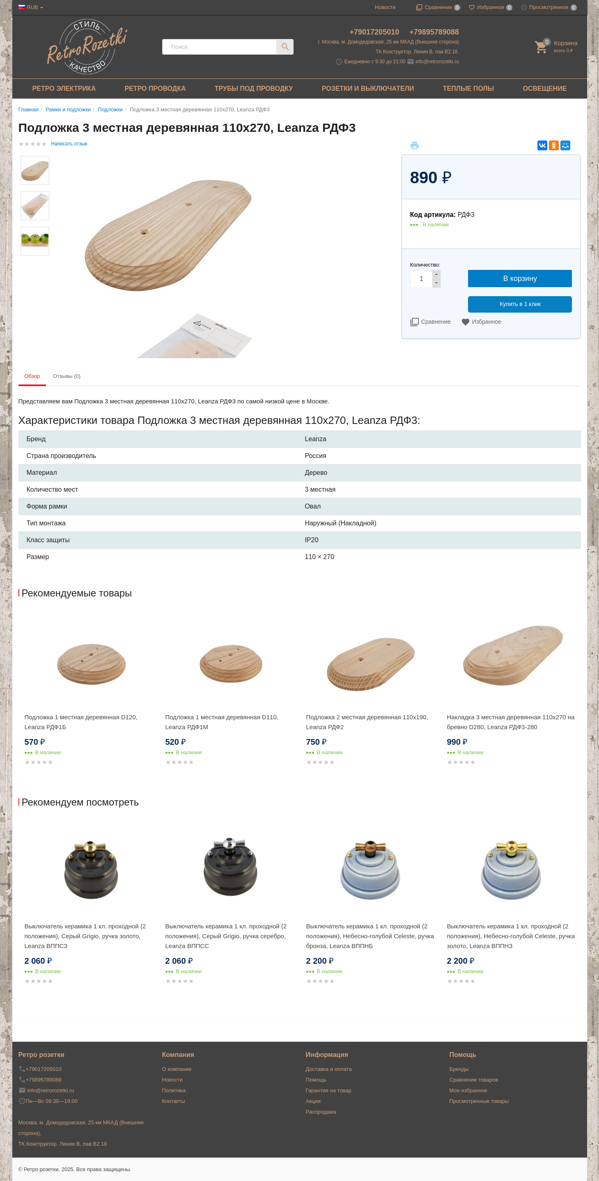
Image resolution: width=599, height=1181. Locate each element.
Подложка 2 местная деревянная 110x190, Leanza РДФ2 (367, 722)
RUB (32, 7)
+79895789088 (434, 32)
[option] (88, 699)
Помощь (316, 1080)
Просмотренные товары (479, 1101)
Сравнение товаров (474, 1080)
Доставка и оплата (329, 1069)
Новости (385, 7)
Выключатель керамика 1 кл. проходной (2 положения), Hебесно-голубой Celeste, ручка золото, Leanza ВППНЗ (511, 936)
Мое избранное (469, 1090)
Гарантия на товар (328, 1090)
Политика (174, 1090)
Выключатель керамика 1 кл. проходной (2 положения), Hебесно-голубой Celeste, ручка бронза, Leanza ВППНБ (370, 936)
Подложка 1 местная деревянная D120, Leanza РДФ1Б (81, 722)
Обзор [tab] (32, 376)
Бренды (459, 1069)
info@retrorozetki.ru (437, 61)
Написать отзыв (69, 144)
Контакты (173, 1101)
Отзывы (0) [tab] (66, 376)
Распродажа (321, 1112)
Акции (313, 1101)
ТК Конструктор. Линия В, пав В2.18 (62, 1144)
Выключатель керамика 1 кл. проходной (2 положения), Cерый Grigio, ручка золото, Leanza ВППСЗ (85, 936)
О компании (177, 1069)
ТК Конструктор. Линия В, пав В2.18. (417, 52)
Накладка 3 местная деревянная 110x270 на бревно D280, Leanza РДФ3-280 (511, 722)
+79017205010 (376, 32)
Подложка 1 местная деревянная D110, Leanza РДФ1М (221, 722)
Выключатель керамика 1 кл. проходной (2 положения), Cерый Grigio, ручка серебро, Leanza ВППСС (226, 936)
